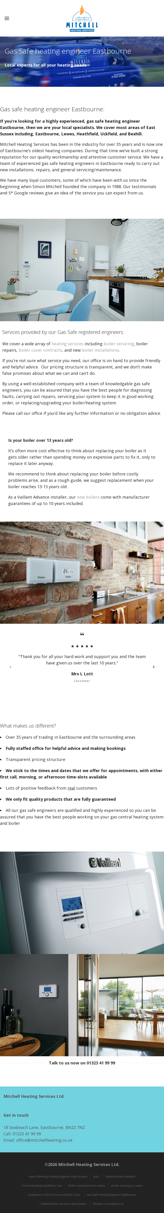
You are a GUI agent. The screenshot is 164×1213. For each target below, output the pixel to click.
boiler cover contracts (40, 350)
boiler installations (100, 350)
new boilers (88, 497)
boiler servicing (119, 343)
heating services (67, 343)
